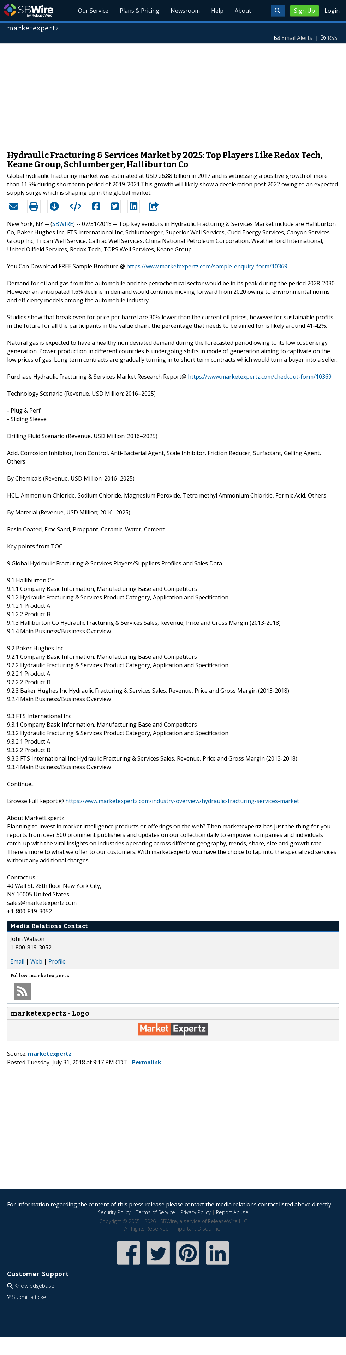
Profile (57, 961)
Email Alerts (296, 38)
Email (17, 961)
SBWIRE (62, 224)
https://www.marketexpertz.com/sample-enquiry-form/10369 (206, 266)
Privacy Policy (195, 1212)
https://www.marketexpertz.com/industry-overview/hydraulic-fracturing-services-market (182, 801)
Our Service (93, 10)
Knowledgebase (34, 1286)
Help (217, 10)
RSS (333, 38)
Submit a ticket (30, 1297)
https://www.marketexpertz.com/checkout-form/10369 (260, 376)
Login (332, 10)
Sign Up (304, 10)
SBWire (28, 10)
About (243, 10)
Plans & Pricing (140, 10)
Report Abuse (232, 1212)
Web (36, 961)
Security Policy (114, 1212)
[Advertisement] (173, 93)
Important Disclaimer (197, 1228)
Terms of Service (155, 1212)
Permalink (146, 1062)
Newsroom (185, 10)
